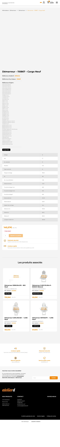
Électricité (5, 425)
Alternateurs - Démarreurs (9, 10)
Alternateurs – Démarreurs (6, 428)
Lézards (35, 445)
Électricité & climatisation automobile (8, 3)
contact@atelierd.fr (22, 429)
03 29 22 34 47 (21, 428)
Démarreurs (22, 10)
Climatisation (6, 423)
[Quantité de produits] (6, 259)
